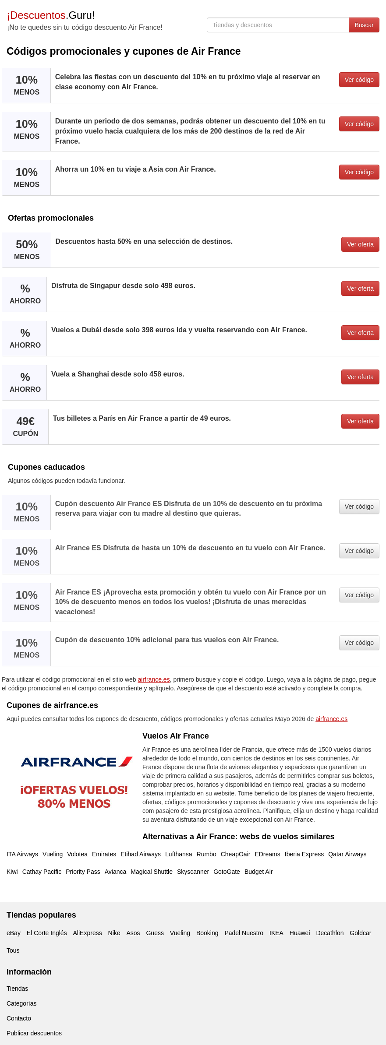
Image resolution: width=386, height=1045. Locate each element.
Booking (207, 932)
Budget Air (258, 871)
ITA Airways (22, 854)
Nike (114, 932)
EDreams (267, 854)
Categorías (21, 1003)
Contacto (19, 1018)
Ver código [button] (359, 79)
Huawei (300, 932)
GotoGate (226, 871)
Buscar (364, 24)
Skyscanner (193, 871)
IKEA (276, 932)
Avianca (116, 871)
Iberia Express (304, 854)
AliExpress (87, 932)
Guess (154, 932)
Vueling (52, 854)
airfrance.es (154, 679)
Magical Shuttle (152, 871)
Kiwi (12, 871)
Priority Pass (83, 871)
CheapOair (236, 854)
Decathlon (330, 932)
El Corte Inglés (47, 932)
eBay (14, 932)
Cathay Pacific (41, 871)
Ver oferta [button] (360, 244)
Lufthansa (178, 854)
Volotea (77, 854)
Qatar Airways (347, 854)
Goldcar (360, 932)
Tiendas (17, 988)
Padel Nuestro (243, 932)
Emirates (104, 854)
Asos (133, 932)
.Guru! (51, 15)
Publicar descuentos (34, 1033)
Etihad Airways (140, 854)
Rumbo (206, 854)
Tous (13, 950)
